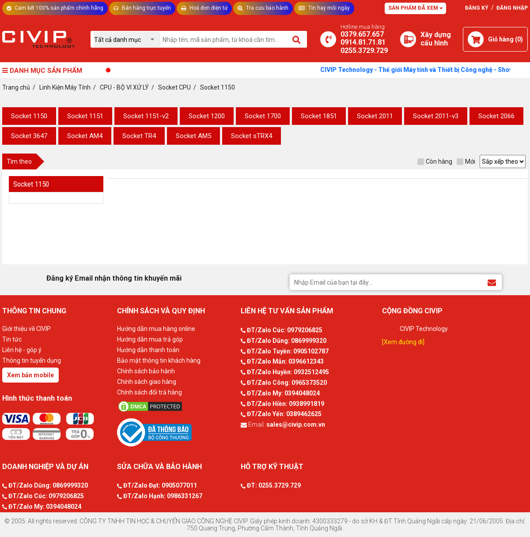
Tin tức (12, 339)
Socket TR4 (139, 136)
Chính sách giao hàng (146, 381)
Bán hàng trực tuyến (142, 8)
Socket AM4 (84, 136)
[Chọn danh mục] (127, 39)
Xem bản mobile (30, 375)
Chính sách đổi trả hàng (149, 392)
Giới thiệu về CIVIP (26, 328)
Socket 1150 (29, 116)
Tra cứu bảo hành (263, 8)
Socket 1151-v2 (146, 116)
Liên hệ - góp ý (22, 349)
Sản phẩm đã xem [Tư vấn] (415, 8)
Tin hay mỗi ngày (324, 8)
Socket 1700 (263, 116)
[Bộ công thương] (176, 432)
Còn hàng (434, 161)
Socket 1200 (207, 116)
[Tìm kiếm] (297, 39)
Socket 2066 (496, 116)
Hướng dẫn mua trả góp (150, 339)
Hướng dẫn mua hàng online (156, 328)
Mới (466, 161)
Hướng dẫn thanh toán (148, 349)
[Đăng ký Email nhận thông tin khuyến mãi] (491, 281)
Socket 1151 (85, 116)
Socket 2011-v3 (435, 116)
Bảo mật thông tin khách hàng (159, 360)
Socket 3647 (29, 136)
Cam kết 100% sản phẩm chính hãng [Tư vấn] (55, 8)
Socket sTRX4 (251, 136)
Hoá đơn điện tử (204, 8)
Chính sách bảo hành (146, 371)
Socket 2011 (375, 116)
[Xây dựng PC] (408, 39)
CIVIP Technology (424, 328)
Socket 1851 (319, 116)
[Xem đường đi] (403, 341)
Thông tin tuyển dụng (31, 360)
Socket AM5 (193, 136)
